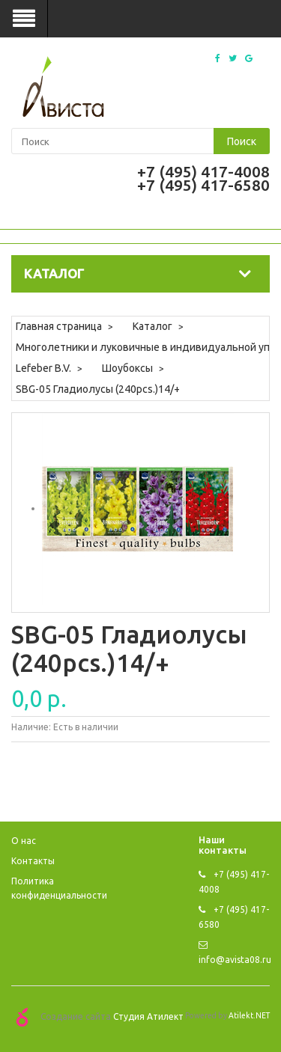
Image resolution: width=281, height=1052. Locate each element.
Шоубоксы (127, 368)
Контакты (33, 861)
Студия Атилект (148, 1016)
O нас (23, 840)
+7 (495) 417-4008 (203, 171)
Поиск (241, 141)
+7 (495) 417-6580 (203, 185)
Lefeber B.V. (43, 368)
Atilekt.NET (249, 1015)
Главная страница (59, 326)
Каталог (152, 326)
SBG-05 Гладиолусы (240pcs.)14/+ (98, 389)
